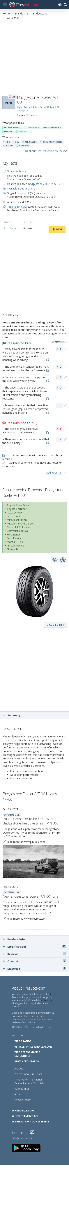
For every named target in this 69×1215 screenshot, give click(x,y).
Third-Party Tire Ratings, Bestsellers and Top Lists (29, 1081)
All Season (13, 18)
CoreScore (46, 1000)
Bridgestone (40, 13)
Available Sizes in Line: (20, 188)
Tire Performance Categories (27, 1054)
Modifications (34, 946)
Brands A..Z (21, 13)
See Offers (9, 228)
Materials (34, 968)
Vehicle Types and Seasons (33, 1046)
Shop (57, 229)
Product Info (14, 939)
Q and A (34, 961)
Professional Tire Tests (28, 1074)
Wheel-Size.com (23, 1110)
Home (6, 13)
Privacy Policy (22, 1099)
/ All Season (31, 115)
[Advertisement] (34, 56)
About (18, 1094)
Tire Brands (22, 1041)
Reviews (34, 954)
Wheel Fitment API (25, 1116)
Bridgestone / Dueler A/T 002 (24, 179)
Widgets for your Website (30, 1121)
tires (52, 994)
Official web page (17, 171)
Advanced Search (26, 1061)
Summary (11, 715)
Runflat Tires (21, 1088)
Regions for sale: (17, 206)
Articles (18, 1068)
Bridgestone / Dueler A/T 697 (45, 184)
